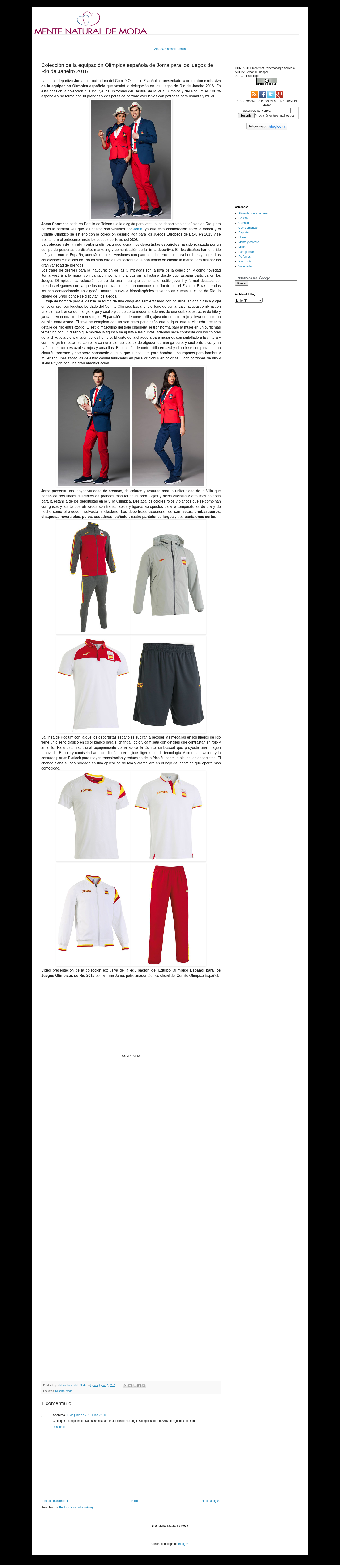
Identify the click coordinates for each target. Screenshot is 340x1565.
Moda (69, 1391)
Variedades (245, 266)
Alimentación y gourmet (253, 213)
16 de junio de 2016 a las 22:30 (86, 1415)
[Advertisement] (127, 40)
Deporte (59, 1391)
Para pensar (246, 252)
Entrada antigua (210, 1501)
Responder (60, 1427)
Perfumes (244, 256)
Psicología (244, 261)
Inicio (134, 1501)
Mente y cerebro (248, 242)
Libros (242, 237)
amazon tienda (176, 49)
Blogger (183, 1544)
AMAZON (160, 49)
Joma (137, 229)
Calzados (244, 222)
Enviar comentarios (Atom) (76, 1507)
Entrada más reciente (55, 1501)
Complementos (248, 227)
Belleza (243, 218)
